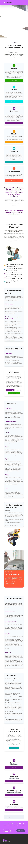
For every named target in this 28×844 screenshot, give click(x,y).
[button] (14, 817)
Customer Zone (20, 830)
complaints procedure (10, 339)
